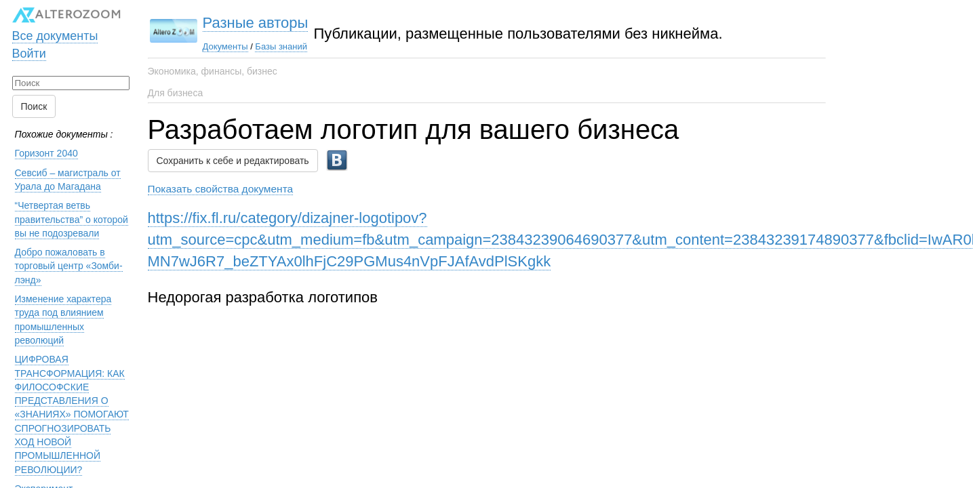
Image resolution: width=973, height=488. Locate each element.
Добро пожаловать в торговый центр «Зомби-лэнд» (69, 260)
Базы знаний (233, 46)
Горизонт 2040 (46, 147)
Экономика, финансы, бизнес (212, 71)
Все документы (55, 29)
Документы (178, 46)
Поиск (34, 100)
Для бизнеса (175, 92)
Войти (29, 47)
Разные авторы (208, 22)
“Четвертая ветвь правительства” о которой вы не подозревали (71, 213)
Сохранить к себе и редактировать (233, 154)
